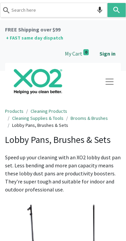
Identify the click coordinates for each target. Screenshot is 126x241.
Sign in (107, 53)
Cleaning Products (49, 111)
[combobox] (54, 10)
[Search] (117, 10)
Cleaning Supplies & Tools (38, 118)
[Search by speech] (100, 10)
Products (14, 111)
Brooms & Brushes (89, 118)
